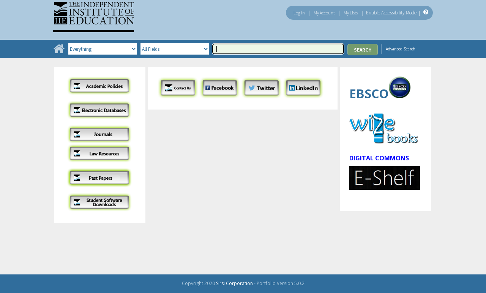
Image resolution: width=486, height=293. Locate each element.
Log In (299, 13)
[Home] (59, 51)
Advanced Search (400, 49)
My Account (324, 13)
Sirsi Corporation (234, 283)
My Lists (351, 13)
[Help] (425, 12)
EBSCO (369, 93)
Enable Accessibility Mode (391, 12)
